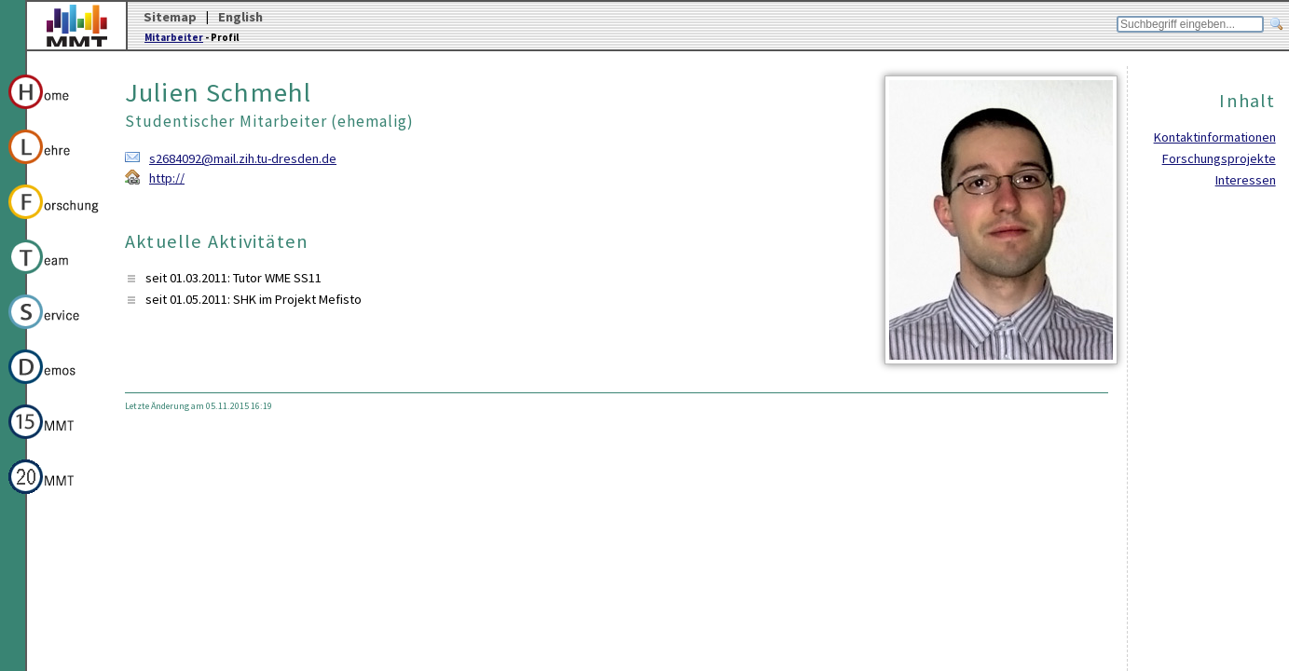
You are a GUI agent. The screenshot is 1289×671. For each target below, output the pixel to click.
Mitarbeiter (173, 37)
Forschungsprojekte (1219, 158)
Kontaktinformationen (1215, 137)
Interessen (1245, 179)
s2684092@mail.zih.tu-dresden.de (242, 158)
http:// (167, 178)
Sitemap (170, 16)
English (240, 16)
